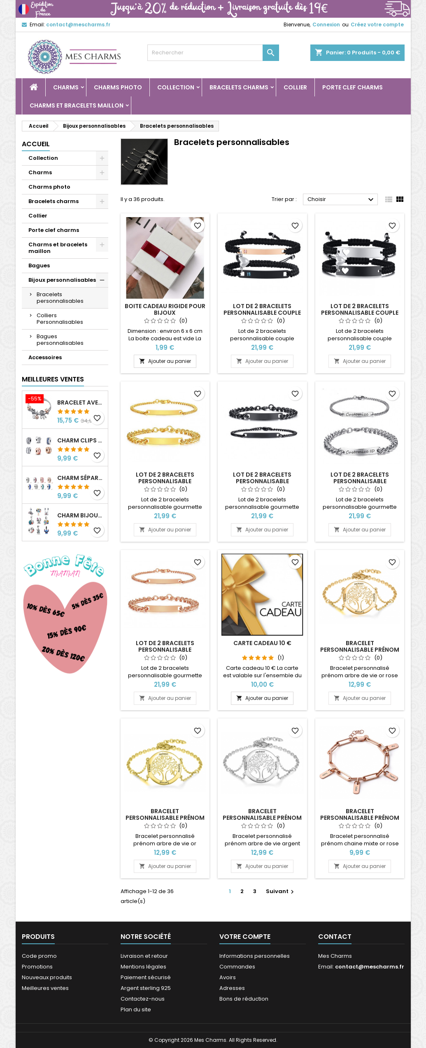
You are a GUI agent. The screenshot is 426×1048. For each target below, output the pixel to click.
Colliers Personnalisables (60, 318)
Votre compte (244, 936)
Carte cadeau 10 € (262, 643)
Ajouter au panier (165, 361)
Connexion (326, 24)
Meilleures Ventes (53, 379)
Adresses (232, 988)
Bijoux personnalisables (62, 280)
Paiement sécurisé (146, 977)
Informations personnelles (254, 956)
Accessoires (45, 357)
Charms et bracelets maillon (76, 105)
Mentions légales (143, 967)
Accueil (36, 144)
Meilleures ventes (45, 988)
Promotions (37, 967)
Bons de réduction (243, 999)
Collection (175, 87)
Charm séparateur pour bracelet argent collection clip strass (81, 478)
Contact (335, 936)
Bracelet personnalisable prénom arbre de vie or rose (359, 649)
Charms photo (118, 87)
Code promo (39, 956)
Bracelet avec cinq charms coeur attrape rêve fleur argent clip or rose (81, 402)
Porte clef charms (352, 87)
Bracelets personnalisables (60, 297)
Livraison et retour (144, 956)
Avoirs (227, 977)
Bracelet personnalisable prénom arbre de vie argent (262, 817)
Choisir (341, 200)
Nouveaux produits (47, 977)
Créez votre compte (377, 24)
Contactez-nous (143, 999)
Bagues (39, 265)
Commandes (237, 967)
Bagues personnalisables (60, 339)
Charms (66, 87)
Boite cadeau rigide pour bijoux (165, 309)
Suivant (281, 891)
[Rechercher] (213, 52)
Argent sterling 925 (146, 988)
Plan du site (136, 1009)
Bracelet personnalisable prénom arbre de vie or (165, 817)
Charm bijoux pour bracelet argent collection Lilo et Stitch (81, 515)
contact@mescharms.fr (78, 24)
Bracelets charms (239, 87)
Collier (295, 87)
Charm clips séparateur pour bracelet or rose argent (81, 440)
